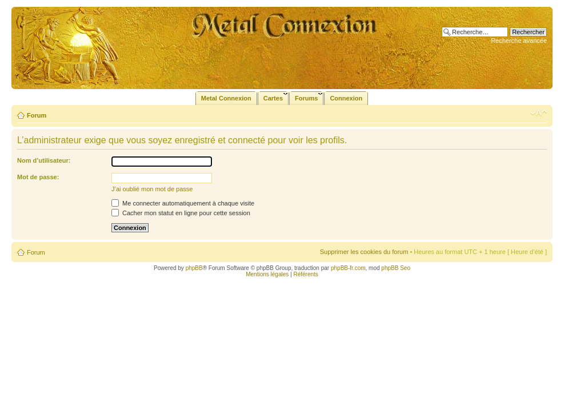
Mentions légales (267, 274)
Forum (36, 115)
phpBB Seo (395, 268)
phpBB (194, 268)
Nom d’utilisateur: (44, 160)
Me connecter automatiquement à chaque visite (182, 203)
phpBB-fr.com (348, 268)
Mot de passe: (38, 177)
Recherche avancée (519, 40)
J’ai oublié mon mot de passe (152, 189)
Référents (305, 274)
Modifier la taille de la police (538, 113)
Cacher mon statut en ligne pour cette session (180, 212)
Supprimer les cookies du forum (364, 251)
